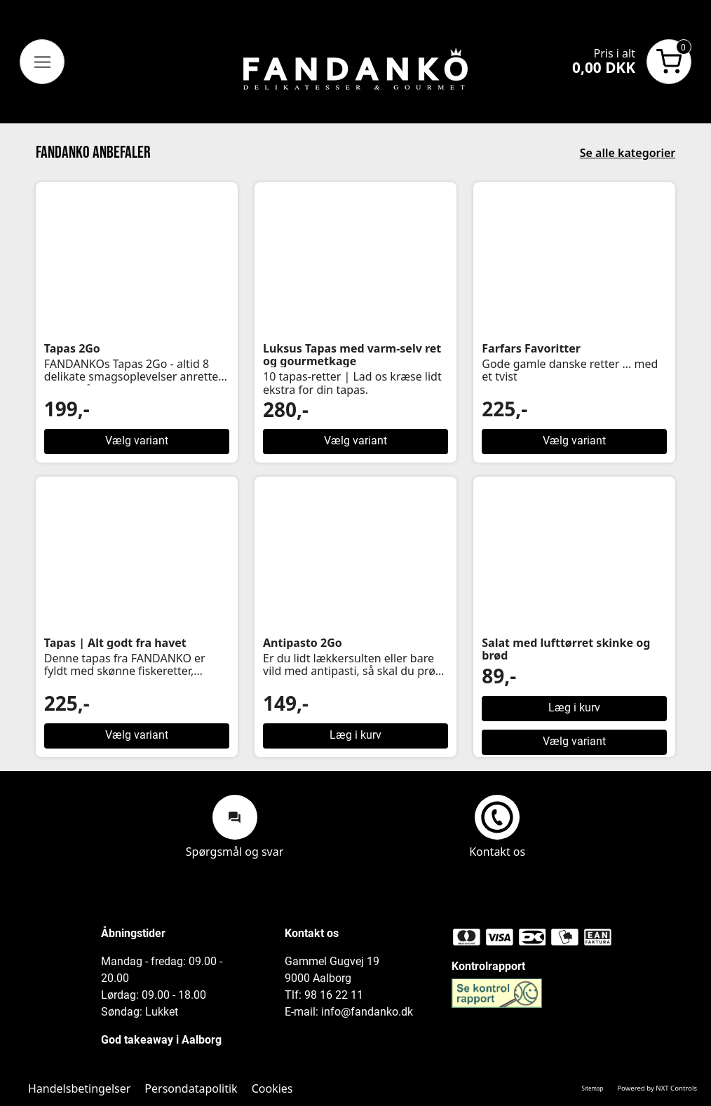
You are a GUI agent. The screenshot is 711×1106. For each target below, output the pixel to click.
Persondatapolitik (190, 1088)
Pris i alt (614, 53)
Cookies (272, 1088)
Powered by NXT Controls (657, 1088)
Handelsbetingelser (79, 1088)
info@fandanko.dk (367, 1011)
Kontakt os (497, 826)
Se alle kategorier (628, 152)
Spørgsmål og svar (235, 826)
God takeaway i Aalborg (161, 1039)
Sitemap (593, 1088)
